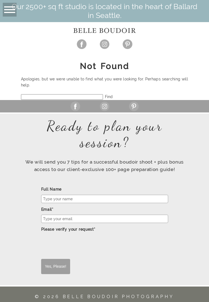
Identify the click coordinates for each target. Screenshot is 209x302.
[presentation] (83, 245)
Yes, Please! (55, 266)
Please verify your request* (68, 229)
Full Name (51, 189)
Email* (47, 209)
